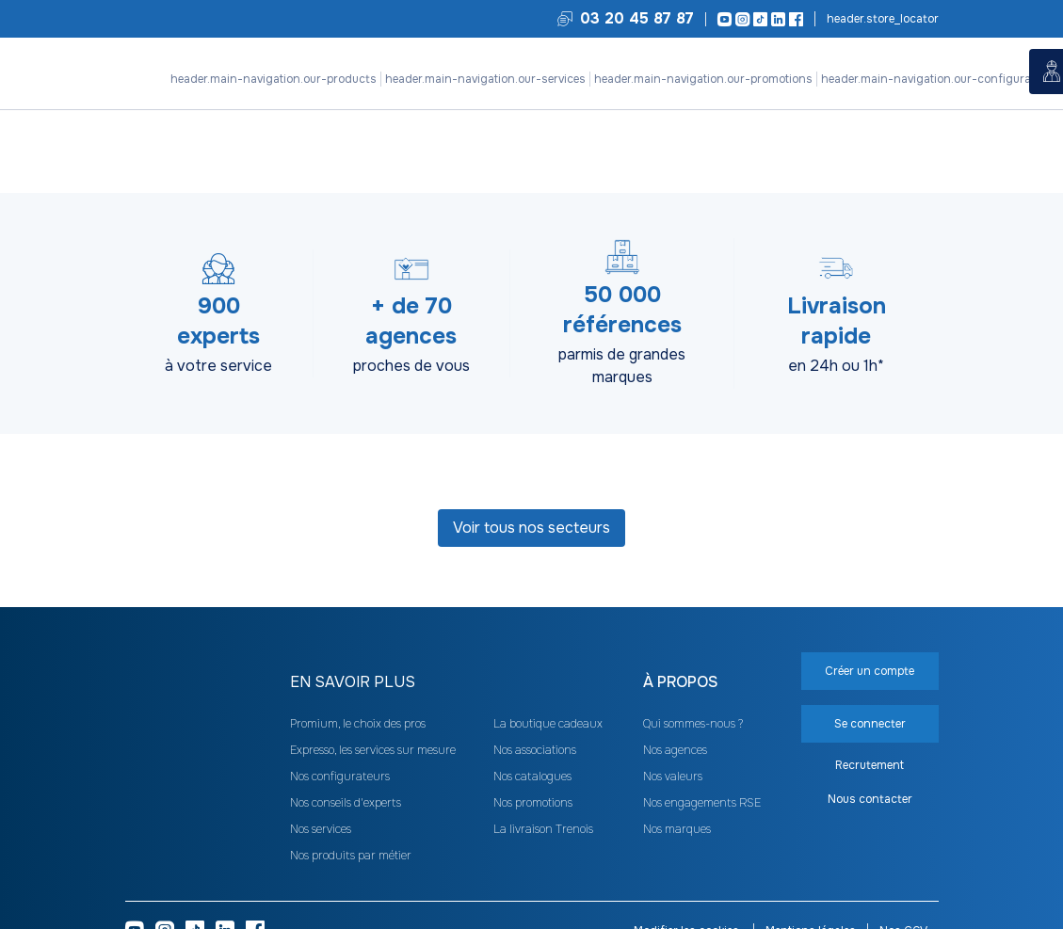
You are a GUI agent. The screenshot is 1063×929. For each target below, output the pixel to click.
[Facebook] (793, 19)
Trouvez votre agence (881, 18)
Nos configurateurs (475, 112)
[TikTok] (757, 19)
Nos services (284, 112)
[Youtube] (722, 19)
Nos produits (205, 112)
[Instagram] (740, 19)
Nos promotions (370, 112)
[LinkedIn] (775, 19)
